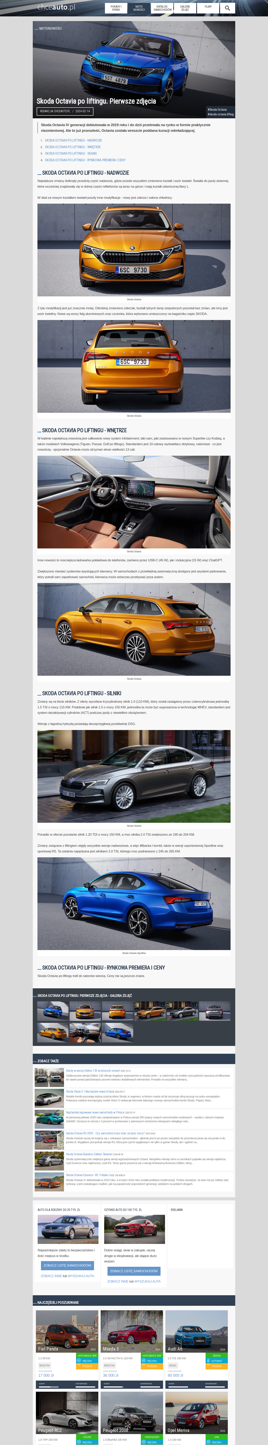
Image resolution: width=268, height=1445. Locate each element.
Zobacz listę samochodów (67, 1265)
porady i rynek (116, 8)
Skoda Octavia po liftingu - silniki (71, 153)
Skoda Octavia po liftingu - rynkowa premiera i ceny (85, 160)
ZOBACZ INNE (51, 1276)
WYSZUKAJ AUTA (81, 1276)
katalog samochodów (163, 8)
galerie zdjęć (185, 8)
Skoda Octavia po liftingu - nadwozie (73, 140)
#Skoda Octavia (217, 109)
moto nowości (139, 8)
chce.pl (52, 5)
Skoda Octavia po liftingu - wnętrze (73, 147)
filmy (208, 6)
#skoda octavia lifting (221, 114)
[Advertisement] (200, 1242)
